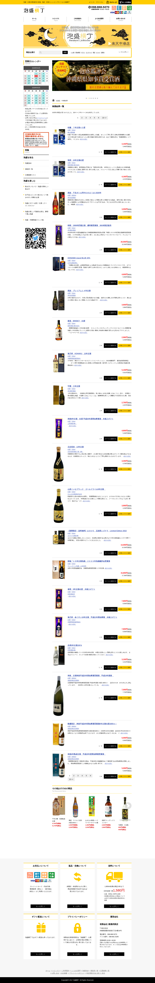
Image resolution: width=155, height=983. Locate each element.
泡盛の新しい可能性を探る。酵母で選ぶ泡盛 (36, 213)
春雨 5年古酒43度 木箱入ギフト (81, 589)
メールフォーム (42, 118)
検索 (65, 52)
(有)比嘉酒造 (72, 197)
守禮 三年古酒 (74, 386)
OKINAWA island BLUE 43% (79, 258)
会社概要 (64, 973)
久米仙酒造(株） (73, 263)
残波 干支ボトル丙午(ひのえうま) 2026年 (84, 193)
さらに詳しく (125, 52)
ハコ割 (72, 52)
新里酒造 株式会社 (74, 165)
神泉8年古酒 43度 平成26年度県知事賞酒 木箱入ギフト (91, 419)
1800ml (73, 195)
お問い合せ (55, 973)
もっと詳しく (40, 906)
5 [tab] (93, 98)
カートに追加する (110, 152)
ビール (98, 52)
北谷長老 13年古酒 (76, 447)
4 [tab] (92, 98)
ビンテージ (89, 52)
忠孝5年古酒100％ (75, 645)
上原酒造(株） (72, 423)
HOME (58, 100)
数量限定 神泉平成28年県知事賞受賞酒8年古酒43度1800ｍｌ (92, 724)
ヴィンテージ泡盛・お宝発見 (77, 566)
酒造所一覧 (29, 169)
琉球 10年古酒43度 (76, 160)
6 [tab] (95, 98)
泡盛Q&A (28, 163)
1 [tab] (86, 98)
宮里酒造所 (71, 594)
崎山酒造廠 (71, 132)
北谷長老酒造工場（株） (75, 451)
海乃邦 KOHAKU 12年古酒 (79, 354)
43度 (69, 130)
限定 (94, 52)
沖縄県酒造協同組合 (74, 358)
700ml (73, 260)
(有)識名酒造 (72, 230)
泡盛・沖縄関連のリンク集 (34, 220)
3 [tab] (90, 98)
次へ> (104, 118)
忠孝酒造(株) (72, 650)
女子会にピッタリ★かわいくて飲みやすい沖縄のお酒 (36, 196)
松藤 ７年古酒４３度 (76, 127)
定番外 (102, 52)
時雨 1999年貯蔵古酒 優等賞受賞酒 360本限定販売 (89, 225)
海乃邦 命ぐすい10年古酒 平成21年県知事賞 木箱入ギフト (92, 617)
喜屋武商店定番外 (73, 680)
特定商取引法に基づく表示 (95, 973)
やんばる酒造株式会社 (75, 494)
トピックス (56, 971)
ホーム (48, 971)
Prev (55, 805)
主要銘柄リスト (30, 175)
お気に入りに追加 (125, 152)
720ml (73, 130)
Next (128, 805)
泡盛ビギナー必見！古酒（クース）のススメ (36, 204)
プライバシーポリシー (77, 973)
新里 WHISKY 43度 (76, 321)
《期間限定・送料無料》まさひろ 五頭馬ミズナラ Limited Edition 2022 (97, 531)
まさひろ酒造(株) (73, 535)
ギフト (83, 52)
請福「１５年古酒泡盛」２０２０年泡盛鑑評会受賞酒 (89, 561)
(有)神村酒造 (72, 391)
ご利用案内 (65, 971)
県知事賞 (77, 52)
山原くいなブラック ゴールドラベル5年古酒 (87, 489)
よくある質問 (76, 971)
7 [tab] (97, 98)
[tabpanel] (92, 75)
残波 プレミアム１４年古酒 (79, 291)
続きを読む (83, 139)
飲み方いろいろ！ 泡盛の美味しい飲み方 (37, 188)
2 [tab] (88, 98)
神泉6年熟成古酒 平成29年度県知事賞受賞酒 (87, 754)
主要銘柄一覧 (104, 971)
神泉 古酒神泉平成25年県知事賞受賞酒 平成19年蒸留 (91, 676)
